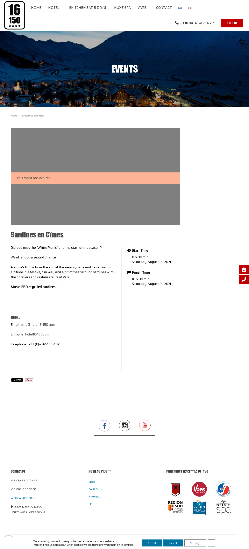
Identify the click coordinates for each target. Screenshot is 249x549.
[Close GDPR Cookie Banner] (211, 542)
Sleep (92, 482)
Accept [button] (152, 543)
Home (36, 7)
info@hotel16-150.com (38, 324)
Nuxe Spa (122, 7)
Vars (142, 7)
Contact (164, 7)
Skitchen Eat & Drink (88, 7)
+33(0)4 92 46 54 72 (194, 23)
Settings (195, 543)
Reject (173, 543)
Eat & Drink (95, 489)
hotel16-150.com (37, 334)
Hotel (53, 7)
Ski (90, 504)
